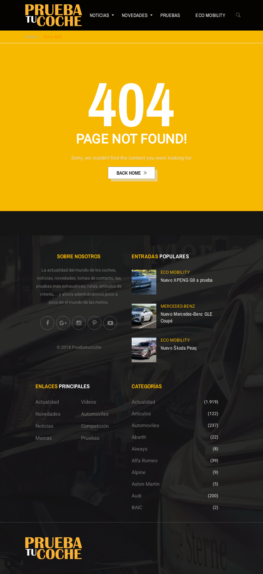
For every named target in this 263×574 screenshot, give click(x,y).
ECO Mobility (210, 15)
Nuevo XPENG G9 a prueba (187, 280)
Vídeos (88, 402)
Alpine (139, 472)
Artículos (141, 414)
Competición (95, 426)
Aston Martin (146, 484)
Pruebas (170, 15)
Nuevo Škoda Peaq (179, 347)
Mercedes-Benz (178, 306)
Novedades (135, 15)
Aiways (139, 449)
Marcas (43, 438)
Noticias (99, 15)
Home (31, 37)
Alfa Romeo (145, 460)
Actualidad (47, 402)
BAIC (137, 507)
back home (129, 172)
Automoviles (95, 414)
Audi (137, 496)
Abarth (139, 437)
